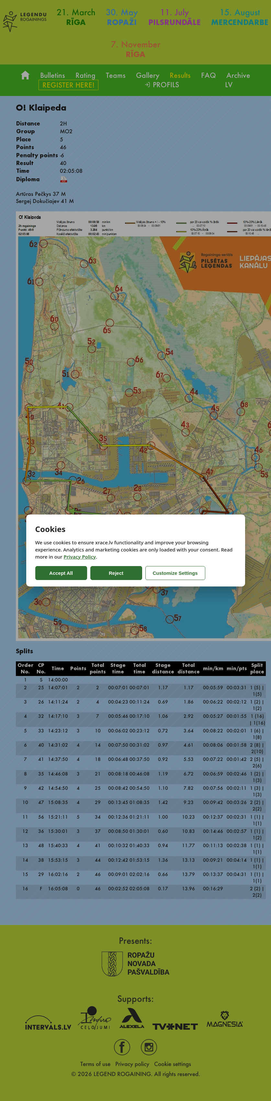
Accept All (61, 573)
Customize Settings (175, 573)
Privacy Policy (80, 556)
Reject (116, 573)
